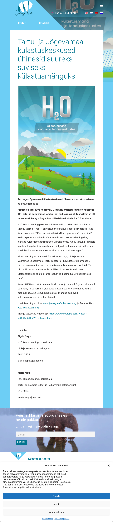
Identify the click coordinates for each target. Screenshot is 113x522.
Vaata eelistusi (56, 512)
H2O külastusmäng (28, 307)
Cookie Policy (47, 519)
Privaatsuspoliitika (62, 519)
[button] (108, 465)
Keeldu (56, 504)
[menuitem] (86, 13)
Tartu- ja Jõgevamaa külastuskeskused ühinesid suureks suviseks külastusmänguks (50, 59)
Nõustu (56, 496)
